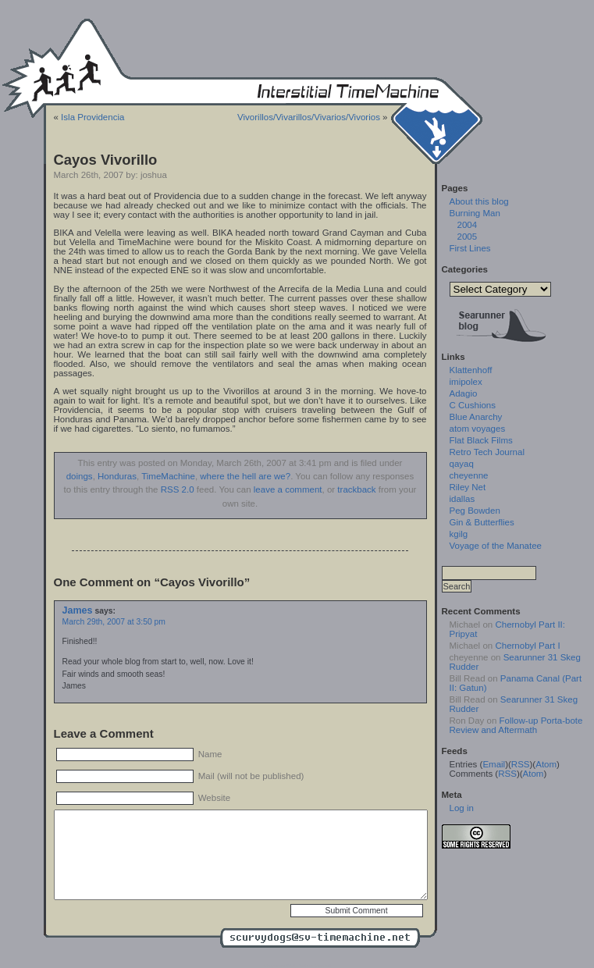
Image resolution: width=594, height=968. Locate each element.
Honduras (117, 476)
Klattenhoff (471, 370)
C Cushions (473, 405)
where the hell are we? (245, 476)
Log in (462, 808)
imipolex (466, 381)
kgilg (459, 534)
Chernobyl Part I (527, 645)
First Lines (470, 248)
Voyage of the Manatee (496, 545)
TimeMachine (168, 476)
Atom (546, 764)
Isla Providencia (92, 117)
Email (493, 764)
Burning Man (475, 213)
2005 (467, 236)
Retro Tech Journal (487, 452)
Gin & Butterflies (482, 522)
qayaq (462, 463)
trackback (356, 489)
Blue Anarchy (476, 417)
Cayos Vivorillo (106, 159)
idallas (462, 499)
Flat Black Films (481, 440)
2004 (467, 225)
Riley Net (468, 487)
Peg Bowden (475, 510)
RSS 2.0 (177, 489)
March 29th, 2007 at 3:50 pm (113, 621)
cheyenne (469, 475)
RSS (520, 764)
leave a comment (288, 489)
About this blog (479, 201)
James (77, 610)
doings (79, 476)
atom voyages (478, 428)
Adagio (464, 393)
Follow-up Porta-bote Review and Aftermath (516, 725)
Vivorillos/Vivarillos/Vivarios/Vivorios (308, 117)
